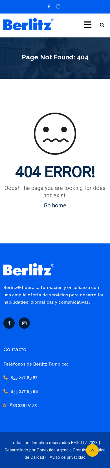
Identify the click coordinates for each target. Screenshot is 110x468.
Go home (55, 205)
